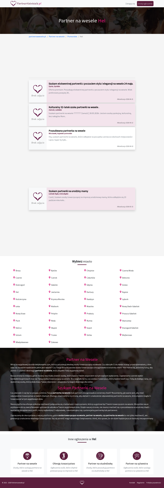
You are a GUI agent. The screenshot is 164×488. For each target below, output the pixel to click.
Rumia (89, 320)
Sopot (89, 328)
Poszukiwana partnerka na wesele (67, 130)
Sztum (18, 335)
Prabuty (90, 313)
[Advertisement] (82, 58)
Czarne (19, 277)
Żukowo (54, 342)
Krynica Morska (57, 299)
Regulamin (140, 483)
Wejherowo (127, 335)
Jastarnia (55, 292)
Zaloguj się (130, 3)
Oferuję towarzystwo (64, 463)
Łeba (18, 306)
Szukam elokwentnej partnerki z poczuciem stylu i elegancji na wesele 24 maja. (91, 83)
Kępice (125, 292)
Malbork (54, 306)
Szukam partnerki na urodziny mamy (68, 191)
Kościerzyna (21, 299)
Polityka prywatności (153, 483)
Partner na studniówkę (100, 463)
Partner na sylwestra (137, 463)
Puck (18, 320)
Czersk (54, 277)
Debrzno (126, 277)
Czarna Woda (128, 270)
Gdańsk (54, 285)
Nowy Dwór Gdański (130, 306)
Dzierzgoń (20, 285)
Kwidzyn (90, 299)
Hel (17, 292)
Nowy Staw (20, 313)
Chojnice (90, 270)
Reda (53, 320)
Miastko (90, 306)
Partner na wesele (27, 463)
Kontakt (132, 483)
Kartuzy (90, 292)
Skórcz (19, 328)
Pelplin (54, 313)
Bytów (54, 270)
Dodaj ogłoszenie (145, 3)
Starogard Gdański (130, 328)
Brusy (18, 270)
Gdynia (90, 285)
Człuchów (91, 277)
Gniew (124, 285)
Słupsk (54, 328)
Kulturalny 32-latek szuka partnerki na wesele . (74, 107)
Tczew (54, 335)
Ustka (89, 335)
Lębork (125, 299)
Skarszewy (126, 320)
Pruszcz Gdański (129, 313)
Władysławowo (22, 342)
